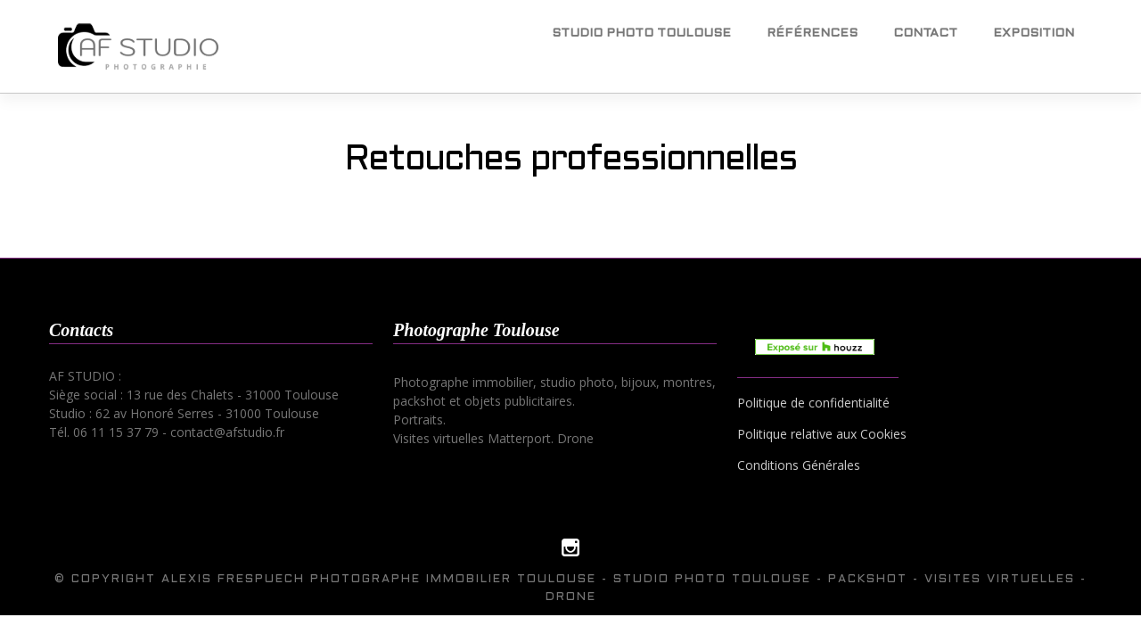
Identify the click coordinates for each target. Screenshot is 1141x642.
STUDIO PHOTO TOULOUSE (641, 33)
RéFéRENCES (812, 33)
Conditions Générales (798, 465)
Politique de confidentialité (813, 402)
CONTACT (925, 33)
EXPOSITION (1033, 33)
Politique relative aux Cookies (822, 433)
